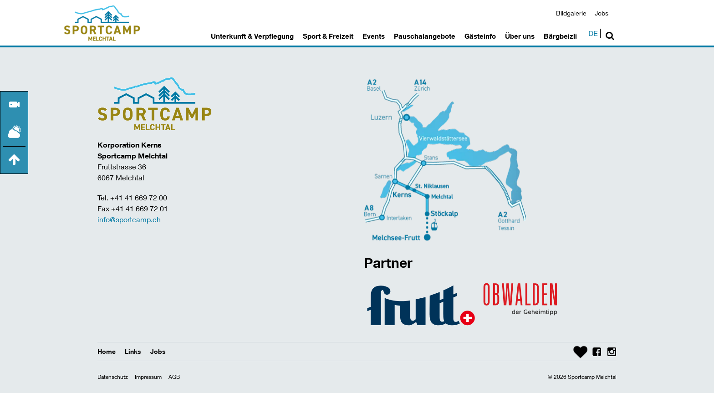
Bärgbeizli (560, 36)
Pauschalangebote (424, 36)
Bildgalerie (571, 13)
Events (373, 36)
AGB (174, 376)
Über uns (520, 36)
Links (133, 351)
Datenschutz (112, 376)
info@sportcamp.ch (129, 219)
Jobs (601, 13)
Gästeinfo (480, 36)
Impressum (148, 376)
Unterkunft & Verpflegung (252, 36)
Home (106, 351)
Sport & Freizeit (328, 36)
